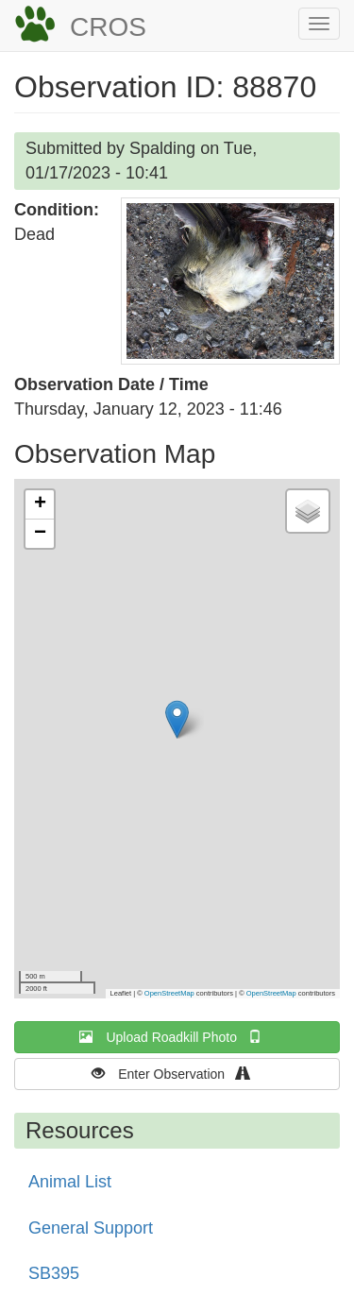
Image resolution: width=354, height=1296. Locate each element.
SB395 (53, 1273)
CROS (108, 27)
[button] (230, 281)
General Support (90, 1228)
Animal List (69, 1181)
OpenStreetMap (169, 993)
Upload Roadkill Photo (176, 1037)
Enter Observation (177, 1074)
